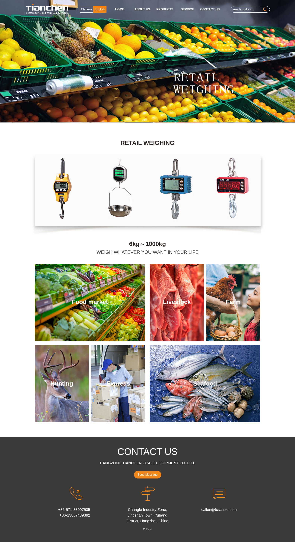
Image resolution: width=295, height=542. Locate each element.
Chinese (86, 9)
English (100, 9)
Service (187, 9)
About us (142, 9)
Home (119, 9)
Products (164, 9)
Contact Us (210, 9)
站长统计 (147, 529)
